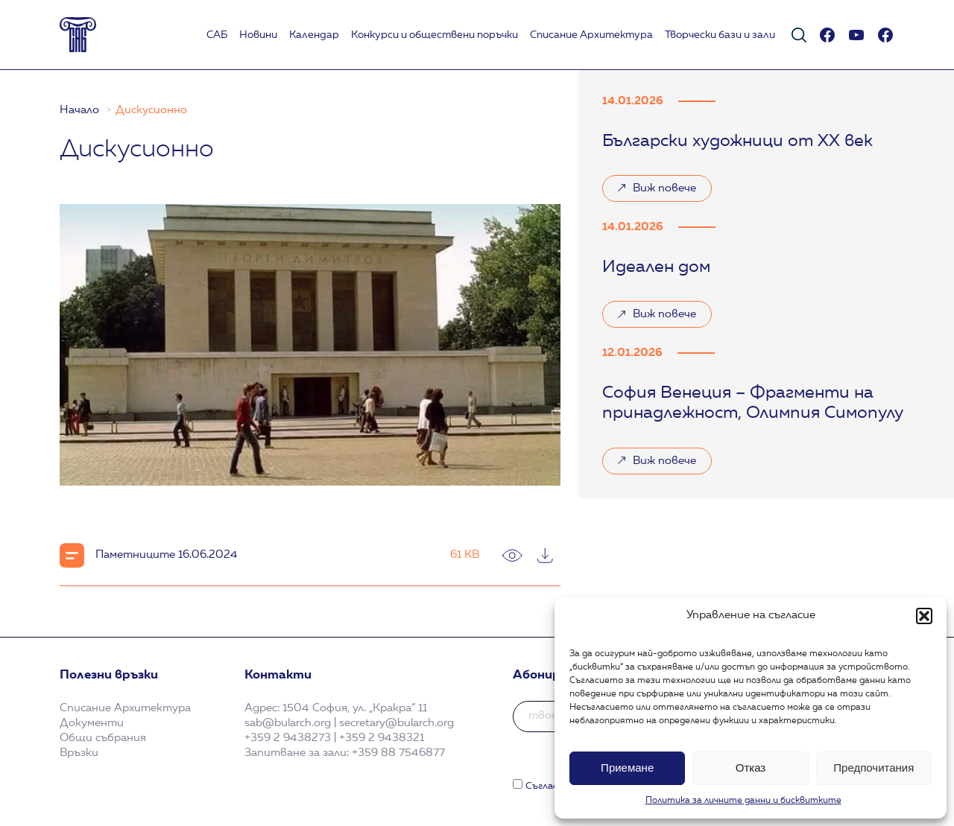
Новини (258, 35)
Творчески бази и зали (720, 35)
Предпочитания (873, 767)
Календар (314, 35)
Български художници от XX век (737, 141)
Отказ (750, 767)
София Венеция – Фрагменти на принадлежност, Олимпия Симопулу (752, 404)
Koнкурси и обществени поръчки (434, 35)
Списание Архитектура (591, 35)
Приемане (627, 767)
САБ (216, 35)
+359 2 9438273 (287, 738)
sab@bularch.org (287, 723)
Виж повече (656, 192)
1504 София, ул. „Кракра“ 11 (354, 708)
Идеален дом (656, 267)
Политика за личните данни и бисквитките (743, 800)
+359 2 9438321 (381, 738)
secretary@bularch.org (396, 723)
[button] (924, 616)
